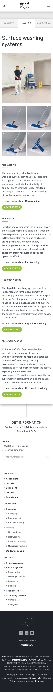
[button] (26, 78)
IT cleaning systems (16, 595)
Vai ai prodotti (12, 329)
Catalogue (22, 446)
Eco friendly (12, 497)
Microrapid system (17, 576)
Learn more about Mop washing (22, 201)
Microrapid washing (17, 546)
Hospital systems (15, 567)
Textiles (10, 483)
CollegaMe (13, 604)
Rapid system (14, 572)
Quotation (8, 446)
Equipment (11, 488)
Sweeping (9, 23)
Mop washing (14, 532)
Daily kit (12, 586)
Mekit (33, 681)
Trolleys (10, 492)
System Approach (15, 563)
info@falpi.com (28, 427)
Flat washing (14, 537)
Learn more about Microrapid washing (26, 388)
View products (12, 207)
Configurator (14, 600)
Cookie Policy (36, 678)
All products (12, 479)
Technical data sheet (13, 450)
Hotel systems (13, 591)
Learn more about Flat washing (22, 262)
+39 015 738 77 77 (26, 430)
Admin (40, 681)
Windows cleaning (45, 23)
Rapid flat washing (17, 541)
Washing (26, 23)
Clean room (13, 581)
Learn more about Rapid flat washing (25, 323)
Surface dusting (16, 523)
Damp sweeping (15, 518)
